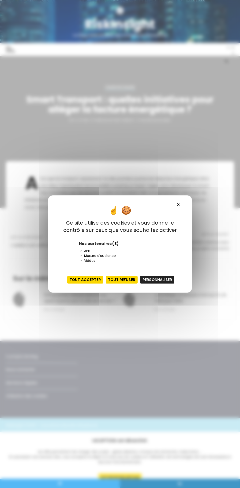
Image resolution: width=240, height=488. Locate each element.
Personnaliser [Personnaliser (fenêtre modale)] (157, 279)
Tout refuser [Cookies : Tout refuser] (121, 279)
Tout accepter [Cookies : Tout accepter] (85, 279)
